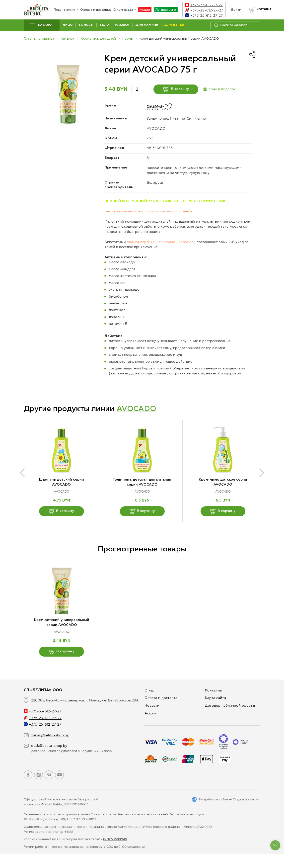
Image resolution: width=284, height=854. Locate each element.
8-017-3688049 (115, 839)
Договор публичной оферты (230, 705)
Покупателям (66, 9)
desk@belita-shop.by (49, 746)
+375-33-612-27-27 (204, 5)
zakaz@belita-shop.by (50, 735)
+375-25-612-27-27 (204, 15)
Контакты (213, 690)
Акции (145, 9)
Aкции (150, 713)
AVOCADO (156, 128)
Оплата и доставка (95, 9)
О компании (124, 9)
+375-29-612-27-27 (204, 10)
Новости (151, 705)
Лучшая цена (165, 9)
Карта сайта (215, 698)
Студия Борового (246, 799)
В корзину (176, 89)
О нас (149, 690)
